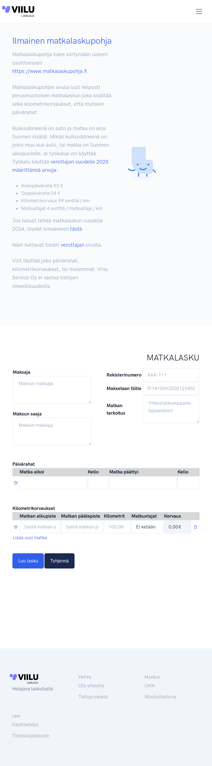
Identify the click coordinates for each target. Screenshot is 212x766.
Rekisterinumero (124, 375)
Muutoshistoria (160, 696)
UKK (150, 685)
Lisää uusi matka (30, 537)
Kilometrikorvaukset (33, 508)
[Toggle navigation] (199, 11)
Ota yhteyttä (91, 685)
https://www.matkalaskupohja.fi (49, 71)
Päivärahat (23, 464)
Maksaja (21, 372)
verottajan (72, 245)
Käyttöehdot (25, 724)
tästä (76, 229)
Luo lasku (28, 561)
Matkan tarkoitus (116, 409)
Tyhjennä (59, 561)
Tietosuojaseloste (30, 735)
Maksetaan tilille (124, 388)
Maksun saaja (27, 414)
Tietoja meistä (93, 696)
